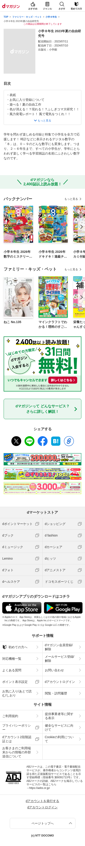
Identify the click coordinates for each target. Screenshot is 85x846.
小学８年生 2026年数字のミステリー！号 (18, 254)
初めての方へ (14, 647)
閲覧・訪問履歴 (56, 693)
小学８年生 (51, 17)
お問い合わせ (54, 670)
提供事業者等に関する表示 (59, 716)
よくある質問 (11, 670)
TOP (6, 17)
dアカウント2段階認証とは (16, 739)
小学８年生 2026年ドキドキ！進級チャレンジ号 (53, 254)
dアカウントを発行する (42, 801)
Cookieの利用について (59, 739)
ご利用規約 (10, 716)
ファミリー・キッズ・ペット (27, 17)
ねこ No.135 (12, 322)
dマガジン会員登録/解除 (59, 647)
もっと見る (71, 199)
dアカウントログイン (60, 682)
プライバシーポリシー (16, 727)
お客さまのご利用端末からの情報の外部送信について (16, 752)
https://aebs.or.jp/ (39, 788)
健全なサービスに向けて (59, 727)
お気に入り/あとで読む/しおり (17, 693)
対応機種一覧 (11, 658)
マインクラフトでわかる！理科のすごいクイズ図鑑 (53, 324)
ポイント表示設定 (15, 682)
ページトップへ (43, 823)
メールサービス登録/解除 (59, 658)
